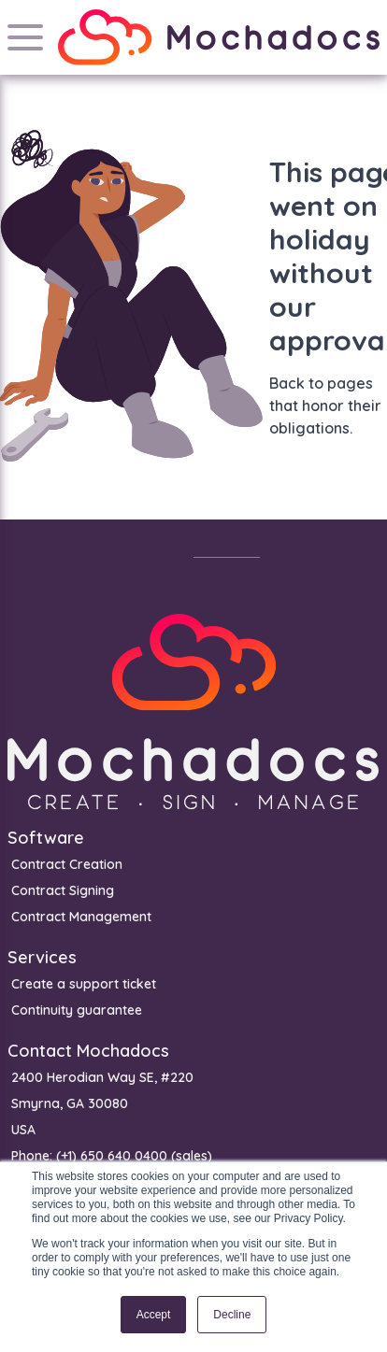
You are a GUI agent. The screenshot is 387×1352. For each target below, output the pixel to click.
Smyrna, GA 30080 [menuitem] (69, 1103)
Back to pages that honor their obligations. (325, 405)
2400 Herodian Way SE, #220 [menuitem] (102, 1077)
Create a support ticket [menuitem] (83, 983)
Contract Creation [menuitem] (66, 864)
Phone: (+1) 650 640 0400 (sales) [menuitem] (111, 1155)
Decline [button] (232, 1314)
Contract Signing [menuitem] (62, 890)
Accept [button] (153, 1314)
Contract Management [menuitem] (81, 916)
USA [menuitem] (23, 1129)
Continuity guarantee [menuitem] (76, 1010)
